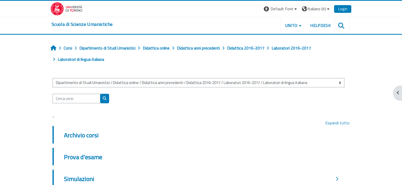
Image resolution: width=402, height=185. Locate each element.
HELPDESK (320, 25)
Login (342, 9)
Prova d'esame (83, 157)
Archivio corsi (81, 135)
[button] (281, 9)
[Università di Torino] (66, 8)
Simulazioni (79, 178)
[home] (81, 24)
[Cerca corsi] (76, 98)
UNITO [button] (291, 25)
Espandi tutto (337, 123)
